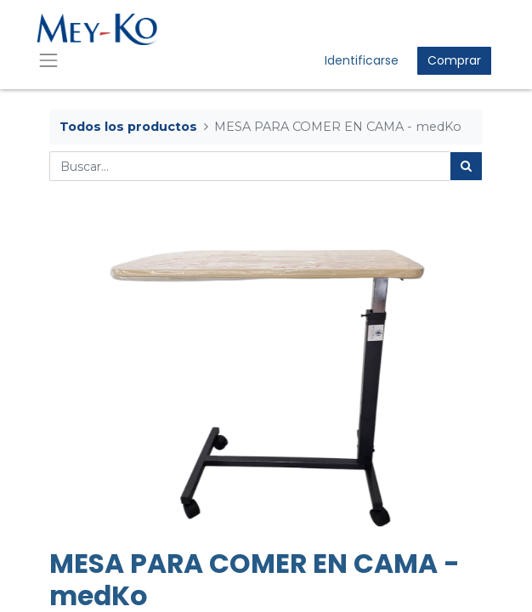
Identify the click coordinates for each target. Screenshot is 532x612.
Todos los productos (128, 126)
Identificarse (362, 60)
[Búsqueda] (466, 166)
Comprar (454, 60)
